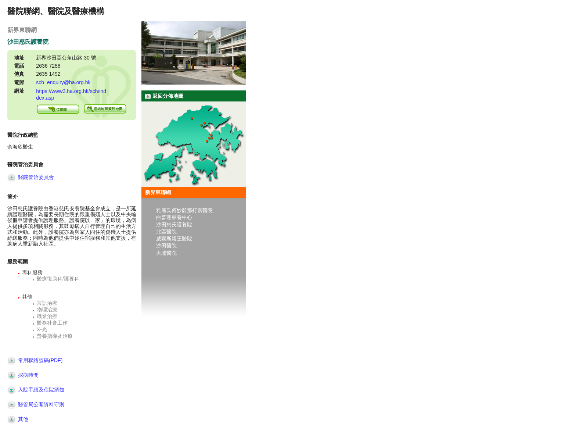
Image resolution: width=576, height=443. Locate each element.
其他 (17, 419)
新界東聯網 (158, 192)
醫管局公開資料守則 (35, 404)
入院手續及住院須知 (35, 390)
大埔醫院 (166, 253)
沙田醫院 (166, 246)
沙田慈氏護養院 (174, 225)
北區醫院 (166, 232)
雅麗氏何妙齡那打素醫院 (184, 210)
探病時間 (23, 375)
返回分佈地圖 (164, 96)
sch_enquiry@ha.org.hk (63, 82)
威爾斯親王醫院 (174, 239)
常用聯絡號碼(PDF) (34, 360)
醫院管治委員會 (30, 177)
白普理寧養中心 (174, 218)
